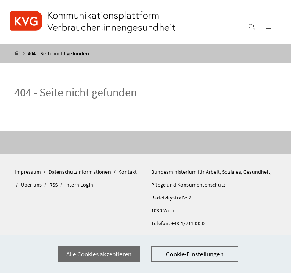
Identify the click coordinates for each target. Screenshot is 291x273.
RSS (54, 184)
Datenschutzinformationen (80, 171)
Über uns (32, 184)
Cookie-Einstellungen (195, 254)
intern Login (79, 184)
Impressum (28, 171)
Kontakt (127, 171)
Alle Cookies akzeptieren (98, 254)
